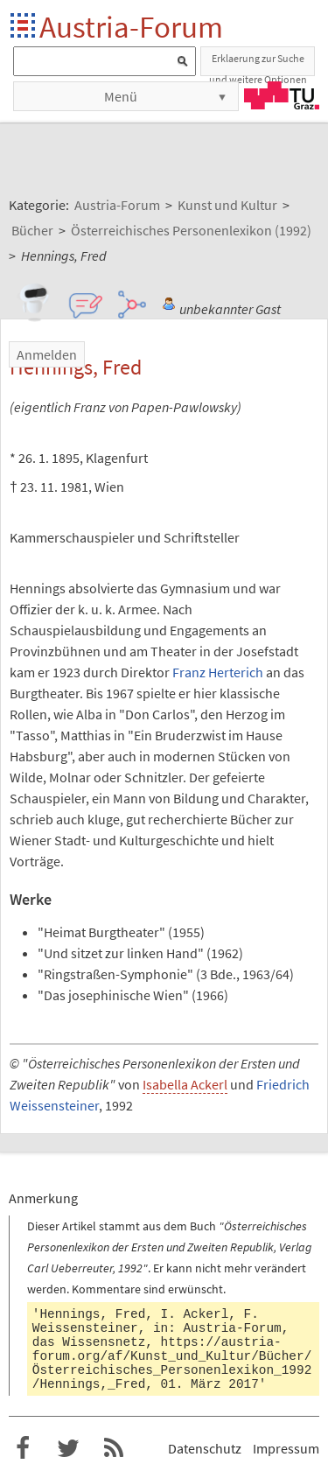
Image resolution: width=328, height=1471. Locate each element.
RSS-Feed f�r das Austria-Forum (114, 1448)
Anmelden (47, 354)
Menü (120, 96)
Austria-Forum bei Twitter (68, 1448)
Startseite (24, 26)
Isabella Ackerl (185, 1084)
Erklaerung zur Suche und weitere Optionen (258, 64)
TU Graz (281, 95)
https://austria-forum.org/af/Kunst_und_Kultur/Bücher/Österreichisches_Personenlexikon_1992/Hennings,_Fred (172, 1363)
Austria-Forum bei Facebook (23, 1448)
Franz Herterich (217, 672)
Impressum (286, 1448)
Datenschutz (204, 1448)
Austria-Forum (131, 26)
